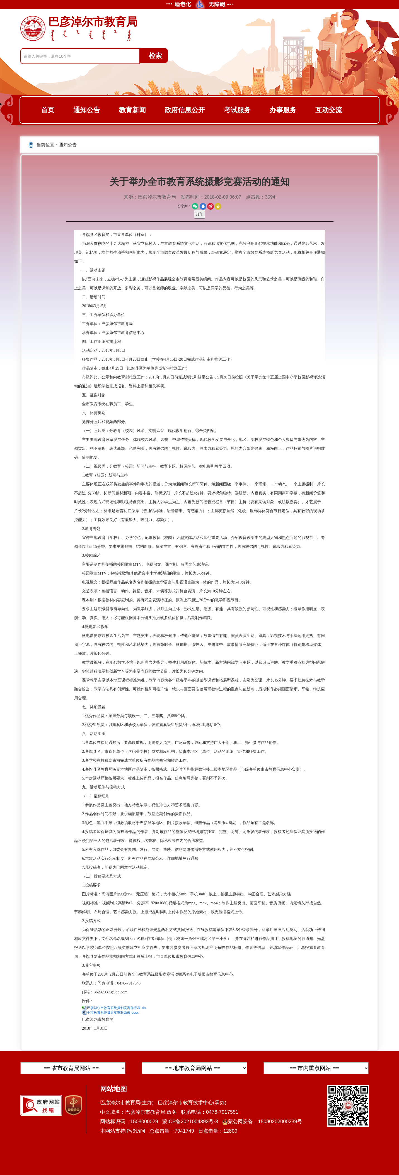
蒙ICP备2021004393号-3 (190, 1121)
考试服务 (237, 110)
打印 (199, 214)
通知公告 (86, 110)
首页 (47, 110)
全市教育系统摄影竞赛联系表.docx (113, 1013)
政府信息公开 (185, 110)
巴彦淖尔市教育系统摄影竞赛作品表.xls (116, 1008)
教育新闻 (132, 110)
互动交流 (328, 110)
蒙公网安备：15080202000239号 (262, 1121)
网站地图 (113, 1089)
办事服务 (283, 110)
